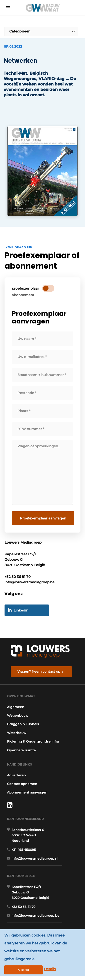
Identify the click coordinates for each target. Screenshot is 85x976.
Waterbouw (16, 733)
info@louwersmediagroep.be (35, 916)
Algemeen (15, 707)
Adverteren (16, 775)
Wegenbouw (17, 715)
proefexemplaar (25, 288)
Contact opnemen (22, 784)
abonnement (23, 295)
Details (50, 969)
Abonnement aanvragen (27, 792)
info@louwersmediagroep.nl (35, 858)
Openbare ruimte (21, 750)
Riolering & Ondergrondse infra (33, 741)
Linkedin (21, 610)
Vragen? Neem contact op (38, 671)
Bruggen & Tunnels (23, 724)
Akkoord (23, 969)
